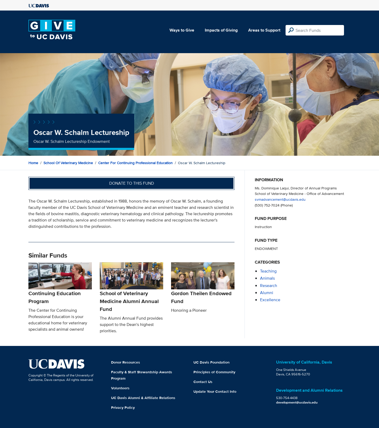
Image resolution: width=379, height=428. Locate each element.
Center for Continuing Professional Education (135, 162)
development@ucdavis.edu (297, 402)
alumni (266, 293)
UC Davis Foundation (211, 362)
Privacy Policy (123, 407)
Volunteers (120, 388)
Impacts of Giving (221, 30)
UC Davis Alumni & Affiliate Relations (143, 397)
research (268, 286)
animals (267, 278)
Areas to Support (264, 30)
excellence (270, 300)
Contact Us (202, 381)
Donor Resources (125, 362)
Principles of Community (214, 372)
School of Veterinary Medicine (68, 162)
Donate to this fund (131, 183)
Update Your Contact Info (214, 391)
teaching (268, 271)
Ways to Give (181, 30)
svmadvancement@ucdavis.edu (280, 199)
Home (33, 162)
